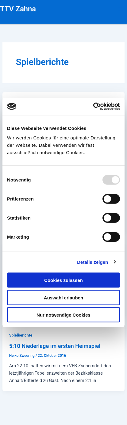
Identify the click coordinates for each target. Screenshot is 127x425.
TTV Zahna (18, 9)
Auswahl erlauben (63, 297)
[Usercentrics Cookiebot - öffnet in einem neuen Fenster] (93, 107)
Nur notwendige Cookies (63, 315)
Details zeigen (92, 261)
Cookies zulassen (63, 280)
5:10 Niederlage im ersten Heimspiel (55, 346)
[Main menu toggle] (120, 8)
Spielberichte (20, 335)
